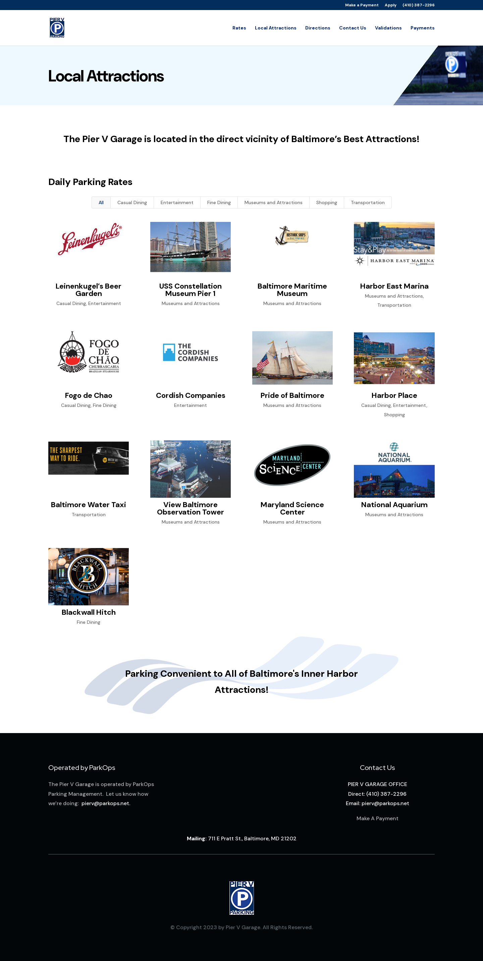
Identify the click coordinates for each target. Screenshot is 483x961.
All (101, 202)
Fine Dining (219, 202)
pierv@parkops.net (105, 803)
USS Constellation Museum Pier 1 (190, 289)
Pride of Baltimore (292, 395)
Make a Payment (362, 5)
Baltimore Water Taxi (88, 504)
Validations (388, 28)
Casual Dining (132, 202)
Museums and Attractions (274, 202)
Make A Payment (377, 818)
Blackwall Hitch (88, 612)
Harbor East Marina (394, 286)
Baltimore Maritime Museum (292, 289)
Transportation (368, 202)
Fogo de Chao (88, 395)
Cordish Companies (190, 395)
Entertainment (177, 202)
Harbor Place (394, 395)
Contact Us (352, 28)
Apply (390, 5)
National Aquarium (394, 504)
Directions (317, 28)
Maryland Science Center (292, 508)
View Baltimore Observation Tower (190, 508)
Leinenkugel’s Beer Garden (88, 289)
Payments (423, 28)
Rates (239, 28)
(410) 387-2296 (418, 5)
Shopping (326, 202)
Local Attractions (276, 28)
